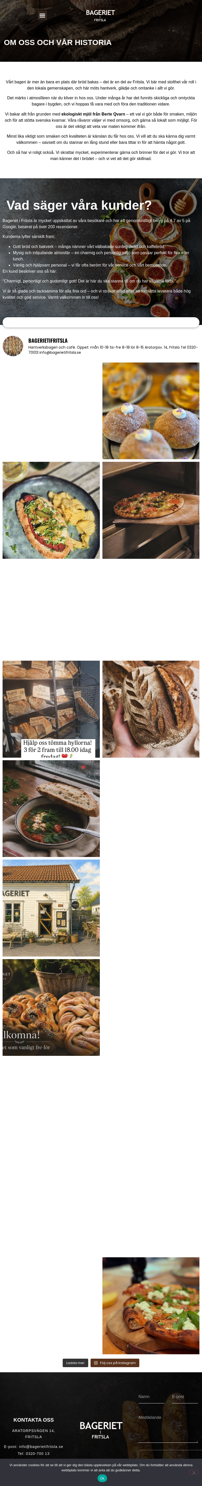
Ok (102, 1478)
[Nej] (193, 1472)
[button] (42, 15)
